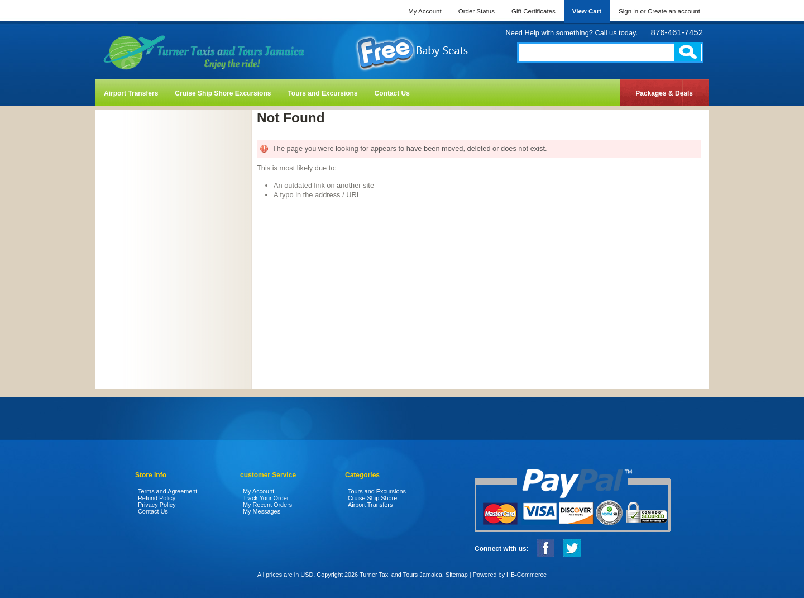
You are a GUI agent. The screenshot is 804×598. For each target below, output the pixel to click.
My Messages (261, 511)
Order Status (476, 11)
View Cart (586, 11)
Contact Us (392, 93)
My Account (425, 11)
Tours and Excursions (322, 93)
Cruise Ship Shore (372, 498)
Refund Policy (156, 498)
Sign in (628, 11)
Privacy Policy (157, 504)
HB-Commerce (526, 574)
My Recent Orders (267, 504)
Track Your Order (266, 498)
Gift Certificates (533, 11)
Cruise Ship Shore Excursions (223, 93)
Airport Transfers (131, 93)
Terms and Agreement (167, 491)
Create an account (674, 11)
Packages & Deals (664, 93)
